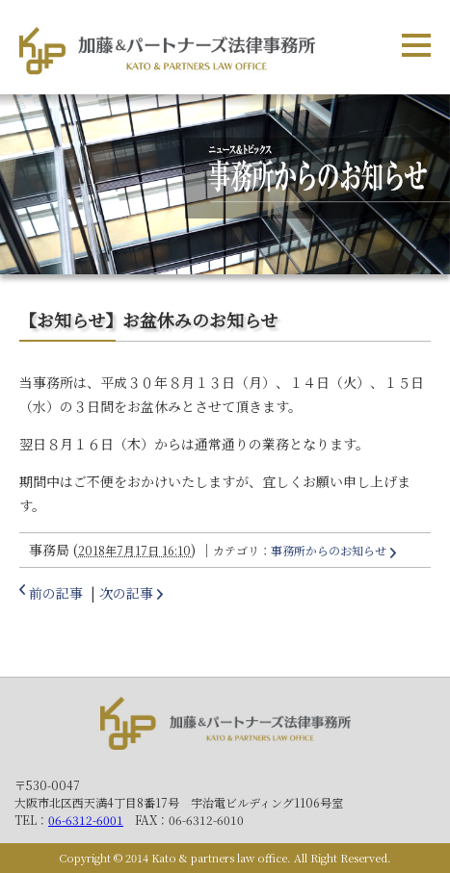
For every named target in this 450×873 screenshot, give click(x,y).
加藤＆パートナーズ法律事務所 (225, 727)
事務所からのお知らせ (328, 550)
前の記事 (56, 593)
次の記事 (126, 593)
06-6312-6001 (85, 819)
